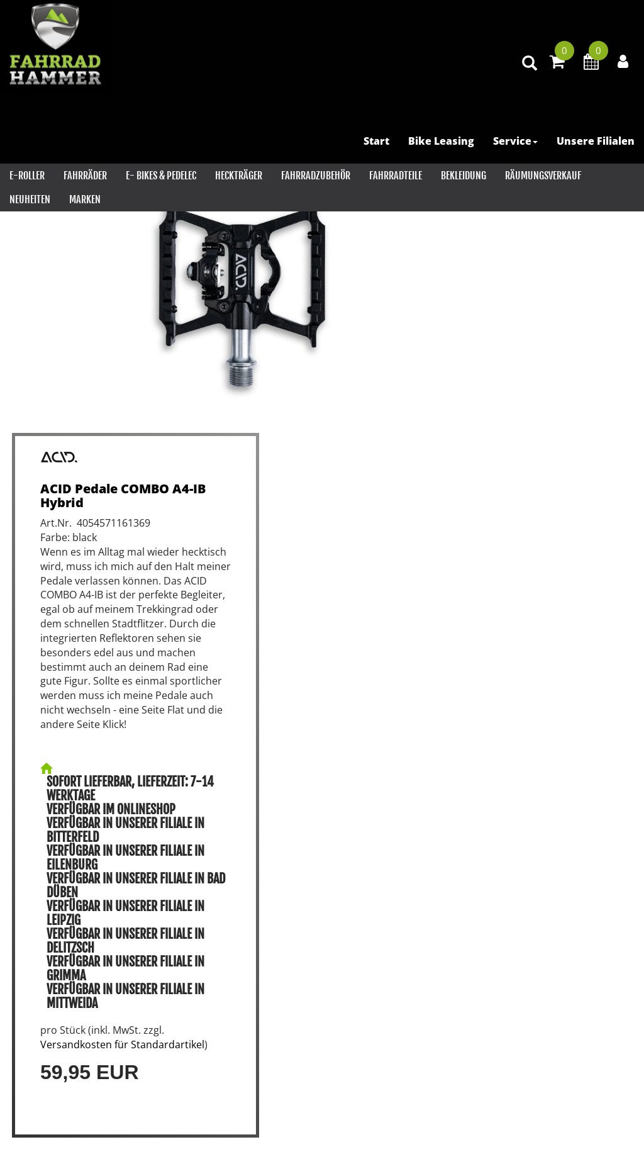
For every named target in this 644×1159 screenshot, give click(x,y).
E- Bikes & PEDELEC (161, 175)
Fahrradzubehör (315, 175)
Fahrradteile (395, 175)
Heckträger (238, 175)
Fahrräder (85, 175)
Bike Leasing (441, 141)
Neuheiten (29, 199)
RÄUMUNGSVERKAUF (543, 175)
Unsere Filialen (596, 141)
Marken (85, 199)
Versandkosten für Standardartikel (122, 1044)
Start (376, 141)
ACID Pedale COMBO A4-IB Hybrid (123, 495)
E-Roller (27, 175)
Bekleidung (463, 175)
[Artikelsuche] (529, 63)
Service (515, 141)
